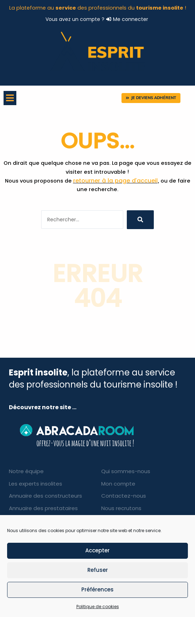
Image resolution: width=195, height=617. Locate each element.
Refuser (97, 570)
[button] (150, 98)
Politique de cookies (97, 607)
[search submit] (140, 219)
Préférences (97, 589)
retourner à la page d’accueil (115, 181)
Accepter (97, 550)
